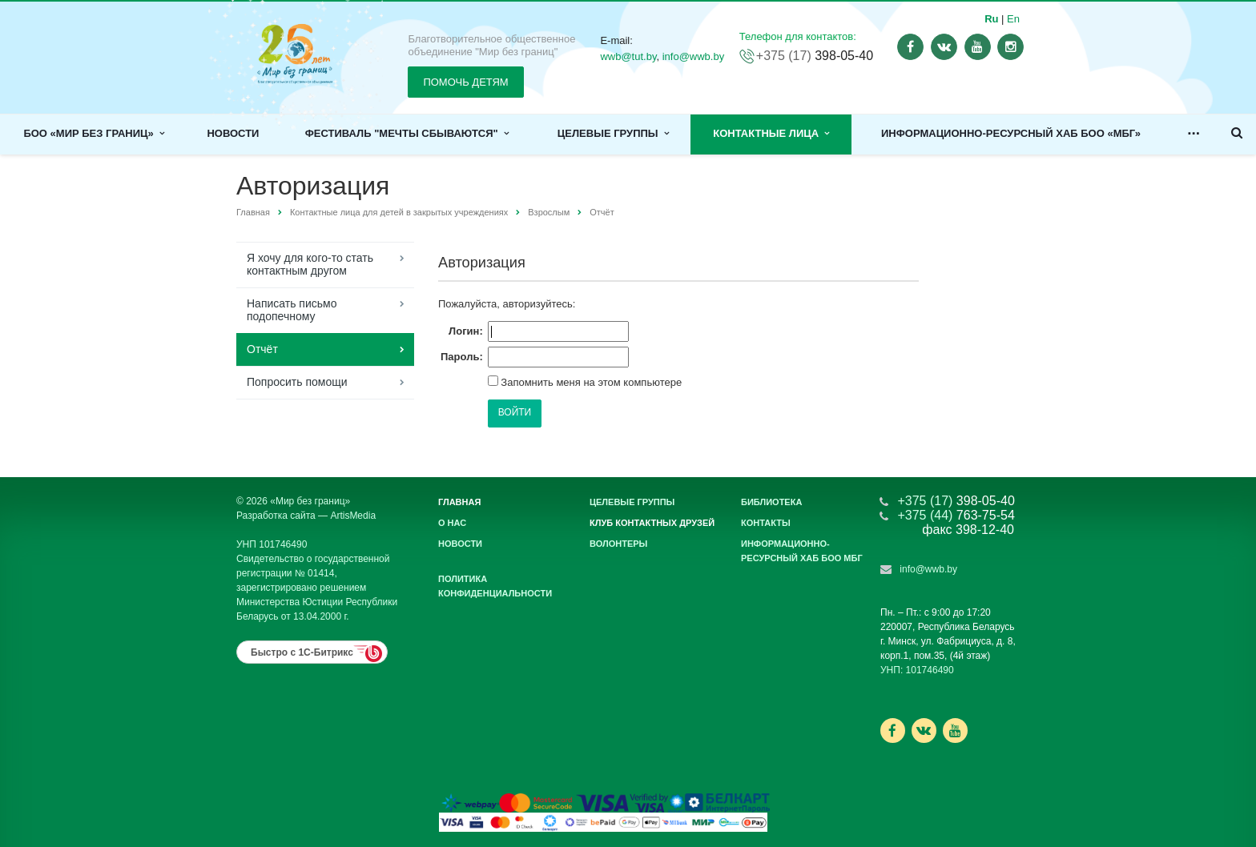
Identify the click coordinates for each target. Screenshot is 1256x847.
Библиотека (771, 502)
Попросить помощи (297, 381)
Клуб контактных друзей (652, 523)
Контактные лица (771, 133)
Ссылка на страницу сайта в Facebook (892, 730)
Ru (991, 19)
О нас (452, 523)
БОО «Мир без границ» (93, 133)
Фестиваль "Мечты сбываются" (407, 133)
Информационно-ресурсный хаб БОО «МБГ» (1011, 133)
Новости (233, 133)
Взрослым (549, 212)
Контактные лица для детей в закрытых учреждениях (399, 212)
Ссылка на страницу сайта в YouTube (955, 730)
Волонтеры (618, 543)
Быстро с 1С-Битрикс (302, 652)
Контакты (766, 523)
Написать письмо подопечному (291, 310)
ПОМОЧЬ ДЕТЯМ (465, 82)
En (1013, 19)
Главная (253, 212)
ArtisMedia (353, 515)
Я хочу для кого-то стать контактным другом (310, 264)
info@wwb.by (693, 56)
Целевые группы (613, 133)
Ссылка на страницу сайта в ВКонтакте (923, 730)
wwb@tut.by (628, 56)
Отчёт (262, 349)
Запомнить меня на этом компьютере (590, 382)
